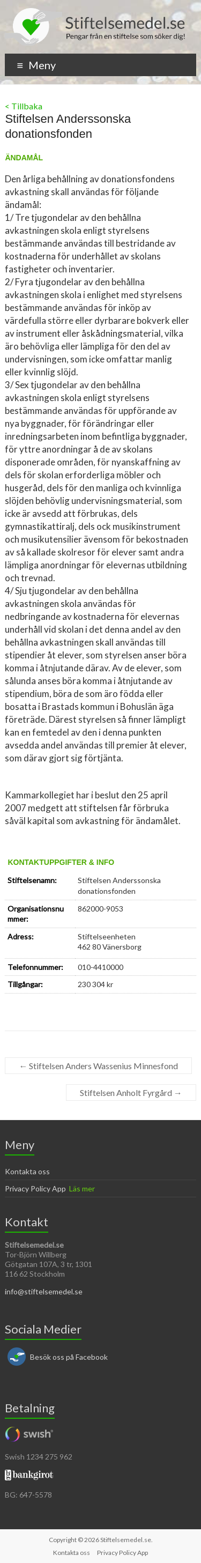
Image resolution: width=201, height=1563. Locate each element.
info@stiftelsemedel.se (44, 1291)
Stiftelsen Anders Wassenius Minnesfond (98, 1066)
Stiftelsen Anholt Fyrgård (131, 1092)
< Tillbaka (23, 106)
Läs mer (82, 1188)
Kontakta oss (27, 1171)
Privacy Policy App (35, 1188)
